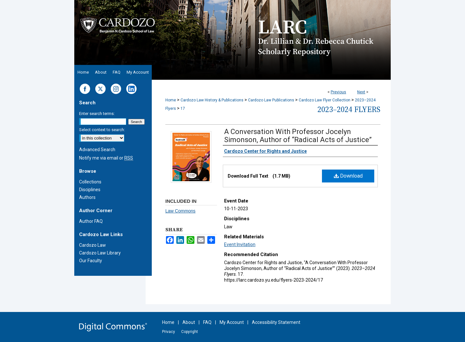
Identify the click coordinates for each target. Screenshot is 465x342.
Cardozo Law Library (100, 252)
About (188, 322)
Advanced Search (97, 149)
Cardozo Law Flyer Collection (324, 100)
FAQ (207, 322)
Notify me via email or (106, 158)
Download (348, 176)
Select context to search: (102, 129)
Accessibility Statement (276, 322)
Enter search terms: (97, 113)
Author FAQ (91, 221)
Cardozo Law (92, 245)
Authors (87, 197)
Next (361, 92)
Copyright (189, 331)
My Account (232, 322)
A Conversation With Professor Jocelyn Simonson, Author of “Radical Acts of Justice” (298, 136)
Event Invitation (239, 244)
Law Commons (180, 210)
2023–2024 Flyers (348, 109)
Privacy (168, 331)
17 (183, 108)
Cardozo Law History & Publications (212, 100)
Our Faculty (90, 260)
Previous (338, 92)
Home (170, 100)
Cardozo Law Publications (271, 100)
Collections (90, 181)
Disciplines (89, 189)
